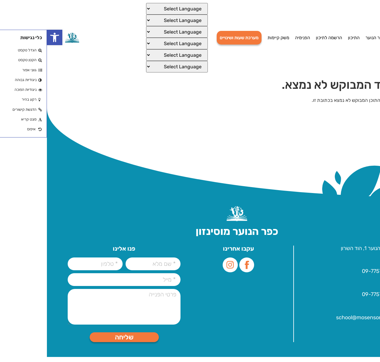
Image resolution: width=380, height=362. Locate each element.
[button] (7, 37)
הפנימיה (255, 37)
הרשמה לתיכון (282, 37)
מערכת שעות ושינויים (192, 37)
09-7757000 (330, 273)
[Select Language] (130, 9)
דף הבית (351, 37)
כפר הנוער (328, 37)
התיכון (307, 37)
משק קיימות (231, 37)
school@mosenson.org (317, 321)
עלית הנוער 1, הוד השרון (319, 249)
